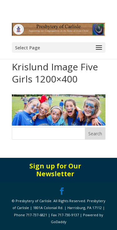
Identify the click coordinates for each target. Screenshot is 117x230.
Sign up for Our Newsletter (55, 170)
